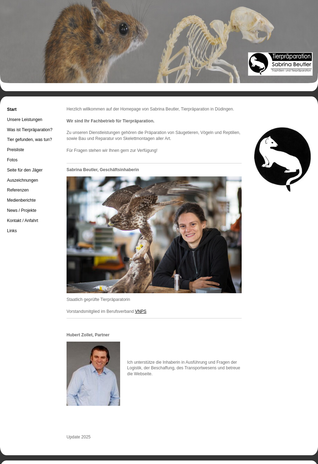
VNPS (140, 311)
